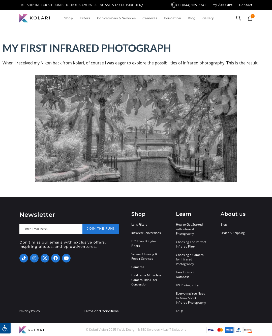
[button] (5, 328)
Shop (68, 18)
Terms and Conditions (101, 311)
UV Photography (187, 285)
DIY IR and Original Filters (144, 243)
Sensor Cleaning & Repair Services (144, 256)
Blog (192, 18)
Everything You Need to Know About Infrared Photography (191, 298)
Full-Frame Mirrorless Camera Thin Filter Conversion (146, 279)
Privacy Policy (29, 311)
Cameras (149, 18)
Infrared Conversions (146, 233)
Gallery (208, 18)
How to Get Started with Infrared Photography (189, 229)
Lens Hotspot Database (185, 274)
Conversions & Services (116, 18)
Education (172, 18)
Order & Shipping (233, 233)
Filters (85, 18)
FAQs (179, 311)
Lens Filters (139, 224)
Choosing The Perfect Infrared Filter (191, 244)
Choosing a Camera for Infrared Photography (190, 259)
